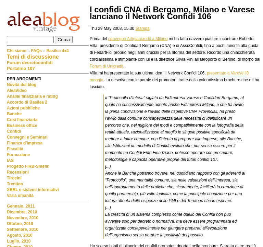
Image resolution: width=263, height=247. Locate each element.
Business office (22, 125)
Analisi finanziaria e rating (32, 96)
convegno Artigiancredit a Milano (137, 38)
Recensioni (18, 172)
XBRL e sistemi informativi (33, 189)
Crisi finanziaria (22, 119)
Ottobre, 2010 (20, 223)
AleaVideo (17, 90)
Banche (14, 113)
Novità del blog (21, 84)
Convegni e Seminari (27, 137)
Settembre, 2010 (22, 229)
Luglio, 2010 (18, 241)
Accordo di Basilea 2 (27, 102)
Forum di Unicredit (106, 66)
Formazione (18, 154)
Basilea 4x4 (57, 50)
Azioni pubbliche (23, 108)
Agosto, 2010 (20, 235)
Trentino (15, 183)
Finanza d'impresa (24, 143)
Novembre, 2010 (22, 217)
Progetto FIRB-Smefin (28, 166)
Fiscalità (15, 148)
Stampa (142, 28)
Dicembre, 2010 (22, 212)
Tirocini (14, 178)
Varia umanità (20, 195)
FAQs (36, 50)
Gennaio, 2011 (21, 206)
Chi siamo (17, 50)
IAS (10, 160)
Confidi (14, 131)
